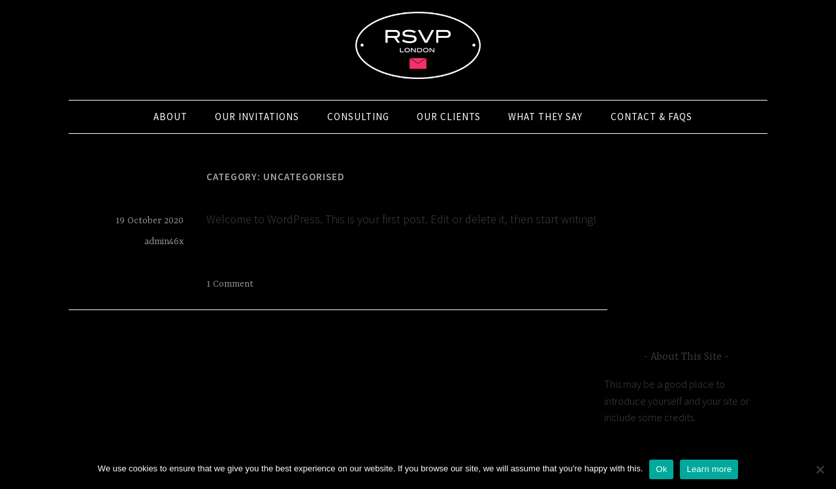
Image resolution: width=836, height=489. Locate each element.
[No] (819, 469)
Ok (661, 469)
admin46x (164, 241)
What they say (545, 116)
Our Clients (449, 116)
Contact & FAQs (651, 116)
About (170, 116)
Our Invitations (257, 116)
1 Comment (229, 284)
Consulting (358, 116)
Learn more (709, 469)
